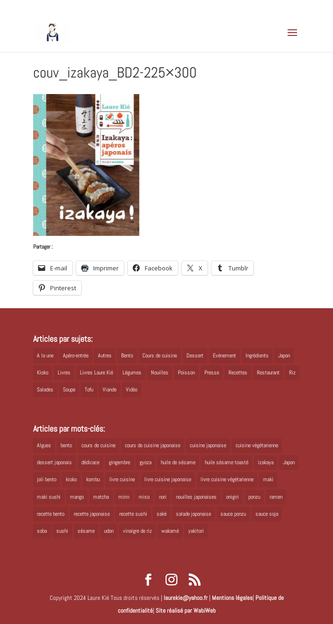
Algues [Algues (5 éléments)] (44, 445)
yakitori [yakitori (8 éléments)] (196, 531)
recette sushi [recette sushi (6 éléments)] (133, 514)
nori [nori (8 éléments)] (162, 497)
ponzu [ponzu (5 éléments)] (254, 497)
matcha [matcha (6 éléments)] (101, 497)
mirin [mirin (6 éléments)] (123, 497)
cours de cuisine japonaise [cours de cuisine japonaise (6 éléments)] (152, 445)
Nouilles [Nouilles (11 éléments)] (159, 372)
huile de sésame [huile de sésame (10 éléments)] (178, 462)
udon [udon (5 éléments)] (109, 531)
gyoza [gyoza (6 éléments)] (145, 462)
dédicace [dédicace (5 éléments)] (90, 462)
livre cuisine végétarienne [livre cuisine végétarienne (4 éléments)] (227, 479)
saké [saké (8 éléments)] (161, 514)
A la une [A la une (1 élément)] (45, 355)
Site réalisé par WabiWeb (186, 611)
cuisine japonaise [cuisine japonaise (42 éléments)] (208, 445)
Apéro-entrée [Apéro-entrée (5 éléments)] (75, 355)
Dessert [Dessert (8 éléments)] (194, 355)
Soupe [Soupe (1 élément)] (69, 389)
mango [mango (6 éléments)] (77, 497)
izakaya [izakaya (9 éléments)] (265, 462)
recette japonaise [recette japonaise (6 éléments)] (92, 514)
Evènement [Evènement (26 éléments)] (224, 355)
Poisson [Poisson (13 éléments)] (186, 372)
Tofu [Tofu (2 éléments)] (89, 389)
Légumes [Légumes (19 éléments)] (132, 372)
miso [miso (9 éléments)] (144, 497)
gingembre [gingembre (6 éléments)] (119, 462)
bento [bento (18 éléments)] (66, 445)
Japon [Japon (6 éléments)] (289, 462)
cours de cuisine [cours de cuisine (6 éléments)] (98, 445)
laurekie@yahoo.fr (186, 598)
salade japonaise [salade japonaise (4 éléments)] (193, 514)
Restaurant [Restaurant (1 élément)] (268, 372)
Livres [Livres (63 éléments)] (64, 372)
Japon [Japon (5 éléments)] (284, 355)
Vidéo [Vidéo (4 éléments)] (131, 389)
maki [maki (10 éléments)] (268, 479)
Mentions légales (232, 598)
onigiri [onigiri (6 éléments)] (232, 497)
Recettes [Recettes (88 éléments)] (237, 372)
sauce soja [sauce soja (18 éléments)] (266, 514)
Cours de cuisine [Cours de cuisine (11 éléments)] (159, 355)
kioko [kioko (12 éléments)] (71, 479)
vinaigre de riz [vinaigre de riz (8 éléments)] (137, 531)
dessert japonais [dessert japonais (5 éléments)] (54, 462)
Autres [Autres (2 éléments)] (105, 355)
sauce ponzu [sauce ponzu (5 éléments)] (233, 514)
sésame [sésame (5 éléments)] (86, 531)
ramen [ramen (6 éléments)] (276, 497)
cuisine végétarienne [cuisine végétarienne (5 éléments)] (257, 445)
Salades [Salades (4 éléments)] (45, 389)
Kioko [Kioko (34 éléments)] (42, 372)
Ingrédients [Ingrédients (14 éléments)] (257, 355)
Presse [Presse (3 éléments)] (211, 372)
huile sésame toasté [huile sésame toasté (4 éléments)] (226, 462)
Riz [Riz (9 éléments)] (292, 372)
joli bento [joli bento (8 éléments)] (46, 479)
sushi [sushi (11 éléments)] (62, 531)
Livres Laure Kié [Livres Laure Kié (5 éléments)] (96, 372)
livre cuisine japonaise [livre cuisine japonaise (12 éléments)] (167, 479)
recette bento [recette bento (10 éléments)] (50, 514)
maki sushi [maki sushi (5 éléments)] (49, 497)
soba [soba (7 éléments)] (42, 531)
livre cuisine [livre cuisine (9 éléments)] (122, 479)
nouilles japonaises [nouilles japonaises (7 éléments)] (196, 497)
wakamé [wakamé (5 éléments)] (170, 531)
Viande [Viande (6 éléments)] (109, 389)
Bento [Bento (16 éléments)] (127, 355)
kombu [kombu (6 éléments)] (93, 479)
